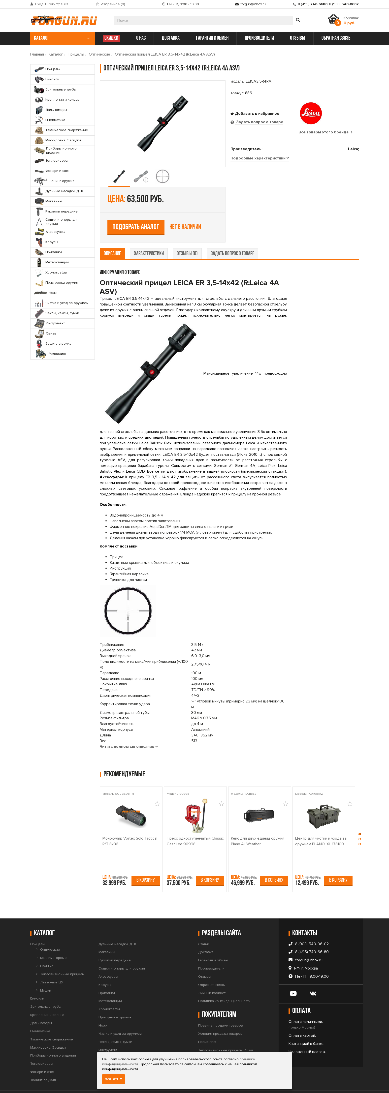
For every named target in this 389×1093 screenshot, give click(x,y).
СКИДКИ (111, 38)
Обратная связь (211, 969)
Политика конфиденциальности (224, 985)
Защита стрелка (111, 1051)
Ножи (102, 1010)
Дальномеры (41, 1007)
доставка (171, 38)
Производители (211, 953)
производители (259, 38)
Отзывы (204, 961)
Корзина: (351, 21)
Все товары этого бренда (325, 132)
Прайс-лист (207, 1026)
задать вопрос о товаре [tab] (232, 238)
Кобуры (104, 969)
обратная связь (336, 38)
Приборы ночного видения (53, 1040)
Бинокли (37, 983)
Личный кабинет (212, 977)
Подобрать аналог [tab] (266, 184)
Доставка (206, 937)
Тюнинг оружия (43, 1064)
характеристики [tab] (149, 238)
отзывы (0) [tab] (187, 238)
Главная (37, 54)
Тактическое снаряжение (51, 1024)
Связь (103, 1042)
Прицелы (76, 54)
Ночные (47, 950)
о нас (141, 38)
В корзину (145, 865)
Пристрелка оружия (114, 1002)
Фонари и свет (42, 1056)
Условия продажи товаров (220, 1018)
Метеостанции (110, 985)
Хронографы (109, 994)
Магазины (106, 937)
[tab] (259, 219)
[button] (359, 819)
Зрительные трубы (45, 991)
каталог (62, 38)
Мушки (45, 975)
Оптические (99, 54)
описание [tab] (112, 238)
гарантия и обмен (212, 38)
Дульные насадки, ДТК (117, 928)
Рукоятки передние (114, 945)
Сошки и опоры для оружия (121, 953)
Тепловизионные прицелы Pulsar (225, 1034)
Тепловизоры (41, 1048)
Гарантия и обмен (213, 945)
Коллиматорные (53, 942)
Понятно (113, 1079)
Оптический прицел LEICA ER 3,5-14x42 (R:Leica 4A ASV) (165, 54)
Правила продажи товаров (220, 1010)
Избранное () (113, 4)
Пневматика (40, 1015)
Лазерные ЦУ (51, 967)
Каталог (56, 54)
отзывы (297, 38)
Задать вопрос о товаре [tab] (259, 122)
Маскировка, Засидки (48, 1032)
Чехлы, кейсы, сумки (115, 1026)
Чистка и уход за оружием (120, 1018)
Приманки (106, 977)
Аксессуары (108, 961)
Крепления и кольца (47, 999)
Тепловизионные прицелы (62, 958)
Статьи (203, 928)
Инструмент (107, 1034)
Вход (39, 4)
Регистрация (58, 4)
